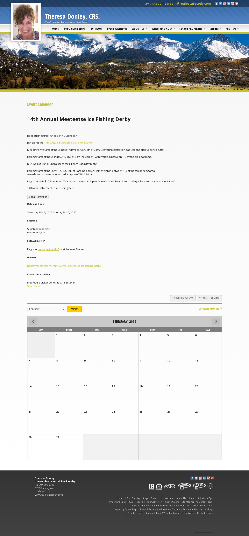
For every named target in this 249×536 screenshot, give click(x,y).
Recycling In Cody (140, 505)
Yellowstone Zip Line (169, 509)
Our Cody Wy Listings (137, 498)
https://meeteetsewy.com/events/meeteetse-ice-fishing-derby (64, 266)
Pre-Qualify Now (154, 502)
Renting (231, 28)
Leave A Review (148, 509)
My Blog (96, 28)
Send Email (33, 286)
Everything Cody (162, 28)
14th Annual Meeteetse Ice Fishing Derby (68, 142)
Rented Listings (204, 513)
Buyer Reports (135, 502)
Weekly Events (183, 298)
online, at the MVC (48, 249)
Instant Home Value (202, 505)
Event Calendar (117, 28)
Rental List (194, 498)
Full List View (209, 298)
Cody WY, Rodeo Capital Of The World (175, 513)
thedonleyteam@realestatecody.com (181, 3)
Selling (214, 28)
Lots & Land (167, 498)
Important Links (75, 28)
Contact (155, 498)
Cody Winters (172, 502)
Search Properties (191, 28)
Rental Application (192, 509)
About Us (138, 28)
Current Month (210, 308)
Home (55, 28)
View (74, 309)
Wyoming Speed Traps (126, 509)
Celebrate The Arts (161, 505)
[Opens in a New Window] (204, 527)
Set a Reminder (38, 196)
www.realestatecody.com (49, 494)
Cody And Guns (181, 505)
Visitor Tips (207, 498)
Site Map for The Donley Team (196, 502)
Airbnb (131, 513)
